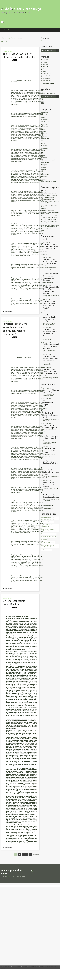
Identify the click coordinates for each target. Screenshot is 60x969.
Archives (8, 30)
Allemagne (45, 112)
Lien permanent (7, 311)
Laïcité (44, 150)
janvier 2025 (46, 71)
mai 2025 (45, 62)
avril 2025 (45, 64)
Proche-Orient (46, 162)
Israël (43, 143)
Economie (45, 124)
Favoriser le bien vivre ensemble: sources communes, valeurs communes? (15, 329)
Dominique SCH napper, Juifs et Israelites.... (48, 484)
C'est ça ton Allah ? (46, 229)
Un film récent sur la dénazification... (14, 602)
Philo (43, 155)
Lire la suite (44, 41)
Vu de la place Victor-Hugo (21, 9)
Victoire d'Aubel (45, 201)
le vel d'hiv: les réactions (47, 542)
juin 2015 (20, 38)
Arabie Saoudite (46, 115)
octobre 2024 (46, 78)
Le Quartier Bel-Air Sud (51, 226)
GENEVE (44, 134)
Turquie (44, 179)
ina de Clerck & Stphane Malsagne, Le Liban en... (51, 472)
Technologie (45, 174)
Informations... (44, 193)
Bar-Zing (51, 199)
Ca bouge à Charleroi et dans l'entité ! (50, 212)
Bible (43, 117)
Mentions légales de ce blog (34, 886)
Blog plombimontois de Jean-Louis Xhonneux (49, 206)
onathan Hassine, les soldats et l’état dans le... (50, 438)
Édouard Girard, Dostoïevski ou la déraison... (51, 346)
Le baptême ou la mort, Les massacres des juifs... (50, 247)
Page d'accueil (12, 38)
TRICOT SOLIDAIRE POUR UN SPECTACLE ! (48, 220)
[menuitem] (3, 30)
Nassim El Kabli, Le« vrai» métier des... (50, 360)
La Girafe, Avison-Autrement (50, 217)
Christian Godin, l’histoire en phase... (50, 426)
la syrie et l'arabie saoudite (48, 534)
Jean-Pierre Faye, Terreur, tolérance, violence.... (49, 450)
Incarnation (53, 193)
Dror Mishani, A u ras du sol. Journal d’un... (51, 496)
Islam (43, 141)
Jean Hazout (47, 244)
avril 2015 (3, 38)
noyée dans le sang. (46, 550)
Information (45, 138)
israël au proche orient (47, 522)
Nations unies (46, 153)
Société (44, 169)
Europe (44, 129)
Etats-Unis (45, 127)
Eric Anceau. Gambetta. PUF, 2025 (50, 462)
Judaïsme (45, 146)
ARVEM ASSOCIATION (52, 195)
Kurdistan (45, 148)
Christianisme (45, 119)
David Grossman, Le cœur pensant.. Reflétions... (50, 334)
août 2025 (45, 60)
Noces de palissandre (46, 205)
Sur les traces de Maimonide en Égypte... (49, 402)
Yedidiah (46, 274)
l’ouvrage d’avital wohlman (48, 537)
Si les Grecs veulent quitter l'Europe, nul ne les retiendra (19, 55)
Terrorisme (45, 176)
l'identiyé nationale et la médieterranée (47, 530)
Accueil (3, 30)
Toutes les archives (48, 83)
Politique (44, 157)
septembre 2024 (47, 80)
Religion (44, 165)
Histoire (44, 136)
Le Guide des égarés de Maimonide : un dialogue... (51, 277)
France (44, 131)
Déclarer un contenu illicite (25, 886)
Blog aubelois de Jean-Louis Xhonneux (50, 202)
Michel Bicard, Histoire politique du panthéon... (50, 415)
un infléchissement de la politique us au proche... (47, 518)
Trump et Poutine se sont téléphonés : (47, 198)
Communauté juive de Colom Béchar (51, 391)
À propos (15, 30)
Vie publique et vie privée (49, 181)
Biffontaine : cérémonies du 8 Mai (49, 216)
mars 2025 (45, 66)
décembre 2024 (47, 73)
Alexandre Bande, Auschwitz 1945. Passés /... (49, 306)
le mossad (44, 539)
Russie (44, 167)
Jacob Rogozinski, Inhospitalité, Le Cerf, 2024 (51, 373)
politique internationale (48, 160)
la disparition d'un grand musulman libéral (47, 546)
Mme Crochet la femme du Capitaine (49, 222)
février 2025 (46, 69)
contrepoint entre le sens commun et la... (48, 525)
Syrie (43, 172)
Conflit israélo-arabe (47, 122)
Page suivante (36, 854)
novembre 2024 (47, 76)
